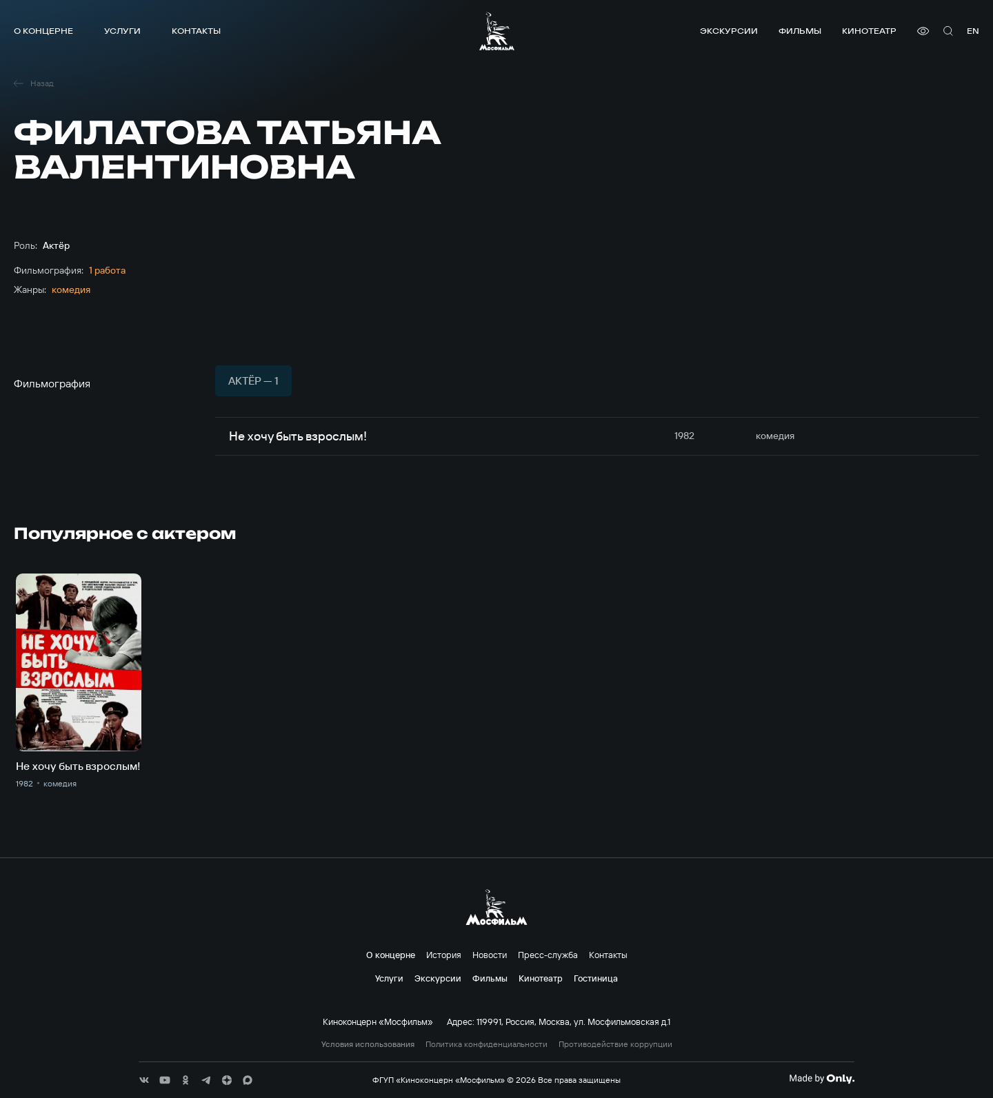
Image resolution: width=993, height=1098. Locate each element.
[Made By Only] (821, 1078)
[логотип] (496, 31)
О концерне (43, 31)
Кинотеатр (869, 31)
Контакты (196, 31)
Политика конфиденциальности (486, 1044)
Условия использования (367, 1044)
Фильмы (800, 31)
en (973, 31)
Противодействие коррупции (615, 1044)
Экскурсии (729, 31)
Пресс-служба (548, 954)
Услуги (122, 31)
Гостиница (596, 978)
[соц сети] (144, 1080)
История (443, 954)
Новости (489, 954)
